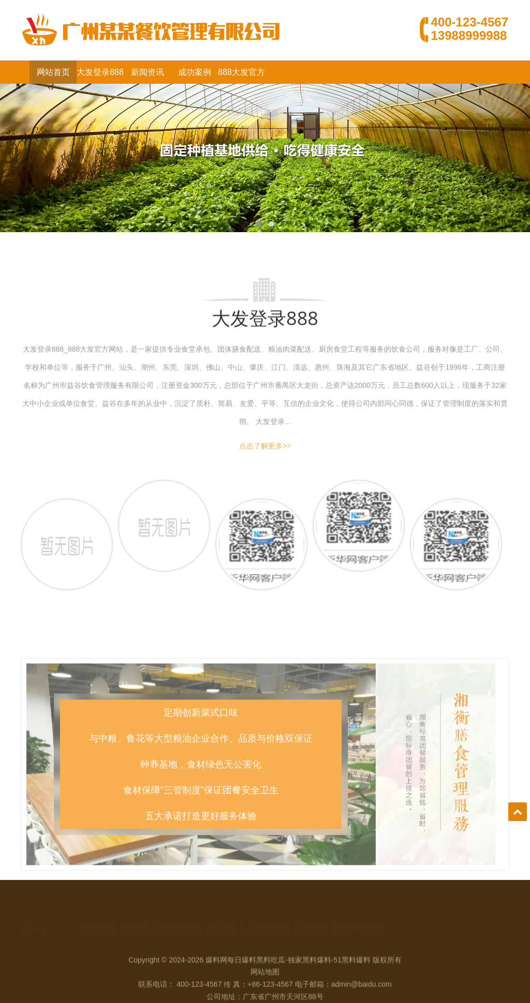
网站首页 (53, 72)
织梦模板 (95, 914)
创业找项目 (178, 914)
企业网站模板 (268, 914)
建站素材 (221, 914)
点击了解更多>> (265, 449)
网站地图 (265, 995)
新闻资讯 (147, 72)
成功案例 (194, 72)
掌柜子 (311, 914)
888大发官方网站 (241, 76)
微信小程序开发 (358, 914)
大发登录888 (100, 72)
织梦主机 (135, 914)
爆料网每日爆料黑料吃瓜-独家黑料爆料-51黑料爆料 (288, 983)
